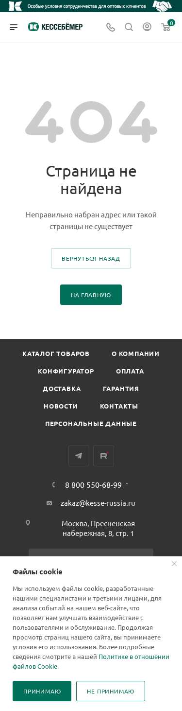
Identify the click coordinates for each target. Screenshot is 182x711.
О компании (136, 353)
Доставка (62, 388)
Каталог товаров (56, 353)
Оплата (130, 371)
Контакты (119, 406)
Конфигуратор (66, 371)
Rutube (103, 455)
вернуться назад (91, 258)
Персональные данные (91, 423)
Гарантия (121, 388)
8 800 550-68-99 (93, 484)
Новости (61, 406)
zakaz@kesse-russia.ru (98, 502)
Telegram (78, 455)
